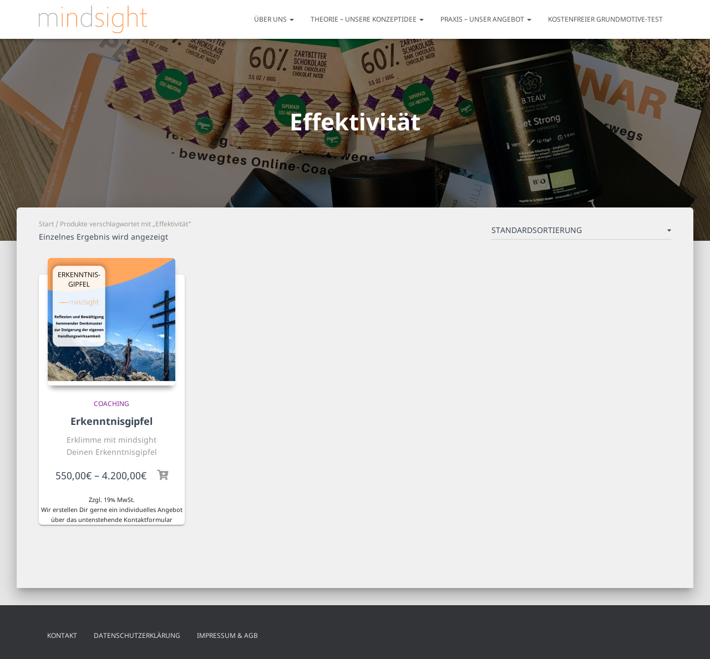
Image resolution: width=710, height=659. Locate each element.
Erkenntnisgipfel (111, 421)
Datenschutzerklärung (137, 635)
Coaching (111, 403)
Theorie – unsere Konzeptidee (367, 19)
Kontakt (62, 635)
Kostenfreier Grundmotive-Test (605, 19)
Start (46, 224)
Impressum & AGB (227, 635)
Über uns (274, 19)
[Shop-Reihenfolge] (581, 232)
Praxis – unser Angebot (485, 19)
